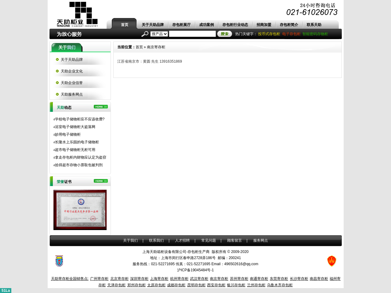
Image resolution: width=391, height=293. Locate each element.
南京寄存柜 (156, 47)
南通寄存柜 (259, 279)
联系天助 (314, 25)
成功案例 (206, 25)
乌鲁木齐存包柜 (280, 285)
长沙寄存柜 (299, 279)
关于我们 (130, 240)
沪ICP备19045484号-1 (195, 270)
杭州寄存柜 (179, 279)
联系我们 (156, 240)
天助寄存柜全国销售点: (70, 279)
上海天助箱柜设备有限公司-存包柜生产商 (176, 252)
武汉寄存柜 (199, 279)
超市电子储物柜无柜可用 (74, 150)
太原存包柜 (156, 285)
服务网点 (260, 240)
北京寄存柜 (119, 279)
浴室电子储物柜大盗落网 (74, 127)
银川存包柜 (236, 285)
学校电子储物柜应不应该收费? (79, 119)
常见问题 (208, 240)
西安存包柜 (216, 285)
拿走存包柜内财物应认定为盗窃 (79, 157)
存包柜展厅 (181, 25)
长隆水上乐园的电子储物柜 (76, 142)
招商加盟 (264, 25)
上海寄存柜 (159, 279)
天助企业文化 (72, 71)
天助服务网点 (72, 94)
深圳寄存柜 (139, 279)
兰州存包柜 (256, 285)
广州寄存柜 (99, 279)
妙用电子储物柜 (67, 134)
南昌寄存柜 (319, 279)
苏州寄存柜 (239, 279)
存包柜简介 (289, 25)
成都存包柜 (176, 285)
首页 (124, 25)
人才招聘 (182, 240)
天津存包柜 (116, 285)
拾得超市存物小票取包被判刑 (78, 165)
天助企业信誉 (72, 83)
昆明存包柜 (196, 285)
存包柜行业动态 (235, 25)
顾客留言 (234, 240)
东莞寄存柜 (279, 279)
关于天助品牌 (153, 25)
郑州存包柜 (136, 285)
